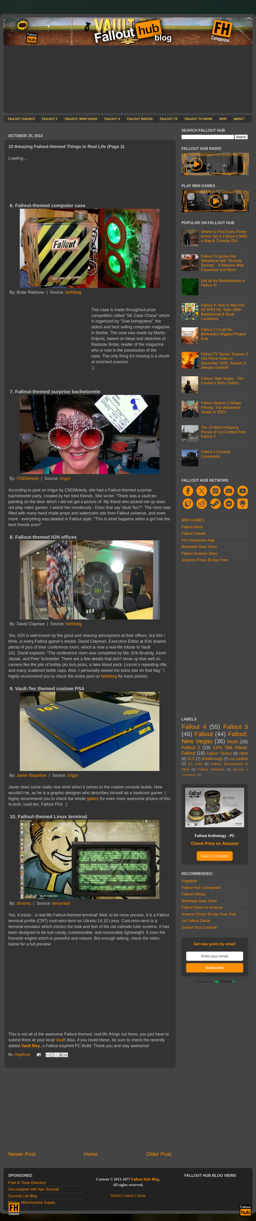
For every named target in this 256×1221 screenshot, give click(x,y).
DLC (191, 759)
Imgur (65, 478)
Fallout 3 (235, 726)
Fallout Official (193, 894)
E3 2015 (195, 764)
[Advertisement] (128, 80)
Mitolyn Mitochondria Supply (31, 1202)
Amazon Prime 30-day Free (205, 560)
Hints (243, 753)
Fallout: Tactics (219, 753)
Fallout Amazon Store (200, 553)
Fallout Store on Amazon (202, 907)
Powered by (215, 981)
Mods (232, 741)
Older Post (158, 1154)
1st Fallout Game (196, 920)
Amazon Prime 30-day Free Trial (209, 914)
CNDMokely (28, 478)
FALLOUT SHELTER (140, 119)
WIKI (222, 119)
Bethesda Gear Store (199, 547)
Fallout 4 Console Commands (215, 454)
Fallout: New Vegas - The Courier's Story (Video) (222, 380)
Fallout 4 (194, 726)
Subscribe (215, 968)
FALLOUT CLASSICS (21, 119)
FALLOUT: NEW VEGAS (81, 119)
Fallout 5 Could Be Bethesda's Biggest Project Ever (223, 334)
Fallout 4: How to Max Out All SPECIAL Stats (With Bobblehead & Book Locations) (222, 312)
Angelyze (189, 881)
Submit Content (122, 1196)
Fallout (204, 734)
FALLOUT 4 (112, 119)
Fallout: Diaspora (211, 769)
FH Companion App (198, 540)
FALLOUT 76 (168, 119)
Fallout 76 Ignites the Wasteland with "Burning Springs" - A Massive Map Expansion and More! (222, 263)
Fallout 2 (191, 747)
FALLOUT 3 (49, 119)
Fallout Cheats (194, 533)
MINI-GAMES (193, 520)
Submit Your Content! (199, 927)
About (141, 1196)
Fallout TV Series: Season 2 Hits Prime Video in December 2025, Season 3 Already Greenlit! (224, 361)
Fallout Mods (192, 527)
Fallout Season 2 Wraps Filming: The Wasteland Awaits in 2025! (221, 407)
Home (91, 1154)
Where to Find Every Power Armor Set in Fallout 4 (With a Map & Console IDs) (224, 236)
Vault (60, 1040)
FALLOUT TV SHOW (198, 119)
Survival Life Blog (22, 1196)
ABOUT (239, 119)
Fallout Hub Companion (201, 887)
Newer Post (21, 1154)
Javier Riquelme (32, 775)
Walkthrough (212, 759)
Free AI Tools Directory (27, 1183)
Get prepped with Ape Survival (33, 1189)
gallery (93, 798)
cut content (238, 759)
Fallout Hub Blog (145, 1179)
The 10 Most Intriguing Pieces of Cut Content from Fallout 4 (223, 431)
